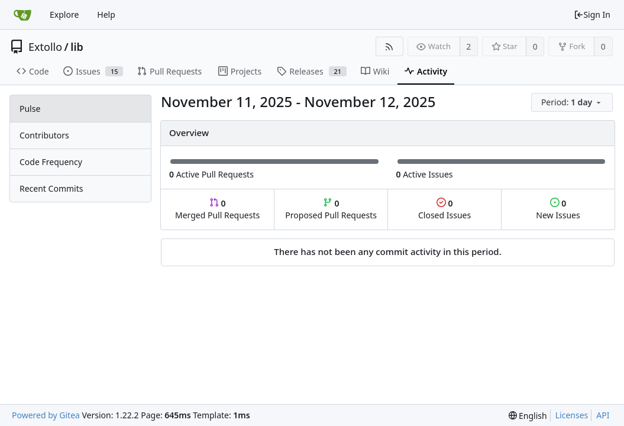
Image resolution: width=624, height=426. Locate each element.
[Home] (22, 14)
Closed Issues (444, 209)
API (602, 415)
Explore (64, 14)
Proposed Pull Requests (331, 209)
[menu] (573, 102)
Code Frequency (51, 161)
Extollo (45, 47)
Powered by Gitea (46, 415)
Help (106, 14)
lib (76, 47)
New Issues (558, 209)
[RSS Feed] (389, 46)
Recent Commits (51, 188)
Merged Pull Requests (217, 209)
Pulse (30, 108)
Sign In (592, 14)
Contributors (44, 135)
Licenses (572, 415)
